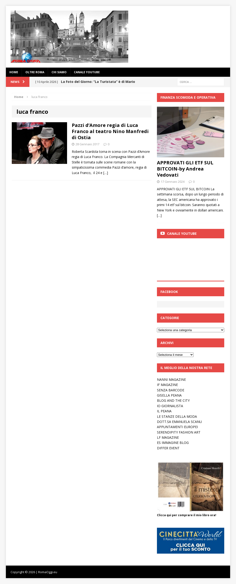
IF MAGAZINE (167, 384)
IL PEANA (164, 411)
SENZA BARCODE (170, 390)
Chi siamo (59, 72)
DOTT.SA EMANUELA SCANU (179, 421)
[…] (105, 172)
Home (13, 72)
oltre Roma (34, 72)
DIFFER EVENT (168, 448)
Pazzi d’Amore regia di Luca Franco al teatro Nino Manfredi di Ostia (110, 131)
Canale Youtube (182, 233)
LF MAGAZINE (168, 437)
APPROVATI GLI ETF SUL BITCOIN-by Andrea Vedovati (185, 168)
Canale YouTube (87, 72)
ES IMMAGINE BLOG (173, 442)
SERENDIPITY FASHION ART (178, 432)
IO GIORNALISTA (170, 406)
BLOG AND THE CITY (173, 400)
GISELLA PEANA (169, 395)
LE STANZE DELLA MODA (177, 416)
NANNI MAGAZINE (171, 379)
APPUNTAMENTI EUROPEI (177, 427)
